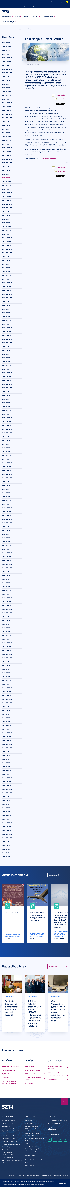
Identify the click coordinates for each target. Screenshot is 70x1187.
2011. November (7, 691)
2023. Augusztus (7, 163)
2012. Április (6, 673)
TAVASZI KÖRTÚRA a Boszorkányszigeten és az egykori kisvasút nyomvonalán (37, 916)
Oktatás (17, 16)
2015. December (7, 508)
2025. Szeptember (7, 69)
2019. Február (6, 365)
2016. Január (6, 504)
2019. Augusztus (7, 343)
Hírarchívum (21, 29)
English (60, 2)
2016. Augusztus (7, 478)
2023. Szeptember (7, 159)
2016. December (7, 463)
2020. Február (6, 320)
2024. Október (6, 110)
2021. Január (6, 279)
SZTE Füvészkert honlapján (47, 159)
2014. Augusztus (7, 568)
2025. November (7, 61)
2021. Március (6, 271)
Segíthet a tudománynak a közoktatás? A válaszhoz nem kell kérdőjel (11, 1008)
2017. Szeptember (7, 429)
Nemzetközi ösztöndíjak (8, 1070)
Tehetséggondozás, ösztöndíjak (10, 1066)
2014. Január (6, 594)
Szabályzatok (28, 1123)
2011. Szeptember (7, 699)
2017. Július (5, 436)
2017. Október (6, 425)
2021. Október (6, 245)
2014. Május (5, 579)
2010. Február (6, 770)
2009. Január (6, 819)
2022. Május (5, 219)
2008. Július (5, 841)
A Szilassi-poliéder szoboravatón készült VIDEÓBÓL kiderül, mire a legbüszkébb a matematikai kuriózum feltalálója (34, 1013)
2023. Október (6, 155)
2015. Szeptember (7, 519)
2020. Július (5, 301)
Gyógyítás (35, 16)
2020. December (7, 283)
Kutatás (26, 16)
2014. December (7, 553)
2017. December (7, 418)
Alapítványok (28, 1120)
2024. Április (6, 133)
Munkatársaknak (44, 6)
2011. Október (6, 695)
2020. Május (5, 309)
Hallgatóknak (34, 6)
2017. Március (6, 451)
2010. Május (5, 759)
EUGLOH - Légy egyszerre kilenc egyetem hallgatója (9, 1082)
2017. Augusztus (7, 433)
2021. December (7, 238)
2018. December (7, 373)
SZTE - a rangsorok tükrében (32, 1070)
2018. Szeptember (7, 384)
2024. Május (5, 129)
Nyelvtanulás (6, 1074)
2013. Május (5, 624)
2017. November (7, 421)
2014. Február (6, 590)
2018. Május (5, 399)
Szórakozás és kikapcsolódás (55, 1076)
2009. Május (5, 804)
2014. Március (6, 586)
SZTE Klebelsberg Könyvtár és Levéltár (33, 1078)
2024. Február (6, 140)
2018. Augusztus (7, 388)
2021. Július (5, 256)
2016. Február (6, 500)
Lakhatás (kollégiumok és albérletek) (55, 1067)
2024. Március (6, 136)
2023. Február (6, 185)
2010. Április (6, 763)
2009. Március (6, 811)
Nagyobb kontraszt (67, 2)
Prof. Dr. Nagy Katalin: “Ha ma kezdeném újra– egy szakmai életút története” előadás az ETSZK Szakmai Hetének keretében (61, 920)
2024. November (7, 106)
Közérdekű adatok (46, 1176)
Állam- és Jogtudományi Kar (9, 1120)
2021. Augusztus (7, 253)
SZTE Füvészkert (29, 1083)
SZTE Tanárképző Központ (9, 1157)
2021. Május (5, 264)
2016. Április (6, 493)
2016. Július (5, 481)
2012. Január (6, 684)
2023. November (7, 151)
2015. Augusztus (7, 523)
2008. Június (6, 845)
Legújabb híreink (9, 997)
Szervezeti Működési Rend (32, 1126)
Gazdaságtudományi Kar (8, 1138)
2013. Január (6, 639)
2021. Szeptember (7, 249)
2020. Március (6, 316)
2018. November (7, 376)
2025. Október (6, 65)
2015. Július (5, 526)
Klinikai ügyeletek (29, 1165)
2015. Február (6, 545)
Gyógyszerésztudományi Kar (10, 1141)
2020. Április (6, 313)
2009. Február (6, 815)
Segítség (65, 1176)
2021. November (7, 241)
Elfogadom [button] (62, 1183)
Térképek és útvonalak (52, 1129)
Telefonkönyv (41, 2)
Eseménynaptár (54, 875)
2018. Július (5, 391)
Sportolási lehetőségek (54, 1072)
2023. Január (6, 189)
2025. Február (6, 95)
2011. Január (6, 729)
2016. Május (5, 489)
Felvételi (14, 6)
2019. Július (5, 346)
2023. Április (28, 29)
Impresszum (57, 1176)
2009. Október (6, 785)
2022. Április (6, 223)
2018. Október (6, 380)
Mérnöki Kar (5, 1150)
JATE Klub (27, 1087)
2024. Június (6, 125)
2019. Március (6, 361)
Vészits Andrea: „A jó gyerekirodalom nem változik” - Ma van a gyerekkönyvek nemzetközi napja (58, 1011)
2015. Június (6, 530)
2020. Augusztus (7, 298)
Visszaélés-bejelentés (33, 1176)
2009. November (7, 781)
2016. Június (6, 485)
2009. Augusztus (7, 793)
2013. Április (6, 628)
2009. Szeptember (7, 789)
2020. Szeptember (7, 294)
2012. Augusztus (7, 658)
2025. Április (6, 88)
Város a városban (52, 1079)
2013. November (7, 601)
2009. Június (6, 800)
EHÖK (26, 1143)
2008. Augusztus (7, 838)
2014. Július (5, 571)
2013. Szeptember (7, 609)
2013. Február (6, 635)
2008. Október (6, 830)
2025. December (7, 58)
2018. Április (6, 403)
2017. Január (6, 459)
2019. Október (6, 335)
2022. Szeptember (7, 204)
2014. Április (6, 583)
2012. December (7, 643)
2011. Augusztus (7, 703)
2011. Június (6, 710)
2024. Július (5, 121)
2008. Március (6, 857)
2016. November (7, 466)
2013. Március (6, 631)
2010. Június (6, 755)
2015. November (7, 511)
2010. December (7, 733)
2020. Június (6, 305)
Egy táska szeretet (11, 913)
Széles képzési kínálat (31, 1066)
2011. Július (5, 706)
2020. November (7, 286)
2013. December (7, 598)
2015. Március (6, 541)
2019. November (7, 331)
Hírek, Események (8, 21)
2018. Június (6, 395)
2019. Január (6, 369)
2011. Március (6, 721)
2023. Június (6, 170)
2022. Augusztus (7, 208)
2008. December (7, 823)
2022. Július (5, 211)
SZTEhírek (14, 29)
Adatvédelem (51, 2)
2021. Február (6, 275)
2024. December (7, 103)
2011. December (7, 688)
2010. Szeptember (7, 744)
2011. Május (5, 714)
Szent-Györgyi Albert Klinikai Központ (35, 1160)
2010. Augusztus (7, 748)
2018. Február (6, 410)
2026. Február (6, 50)
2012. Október (6, 650)
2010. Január (6, 774)
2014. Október (6, 560)
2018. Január (6, 414)
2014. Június (6, 575)
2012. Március (6, 676)
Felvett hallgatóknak (24, 6)
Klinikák (27, 1163)
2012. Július (5, 661)
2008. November (7, 826)
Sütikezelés (11, 1176)
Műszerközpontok (47, 16)
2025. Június (6, 80)
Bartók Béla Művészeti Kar (9, 1123)
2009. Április (6, 808)
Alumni (55, 6)
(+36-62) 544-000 (56, 1123)
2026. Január (6, 54)
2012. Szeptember (7, 654)
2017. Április (6, 448)
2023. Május (5, 174)
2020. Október (6, 290)
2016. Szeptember (7, 474)
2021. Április (6, 268)
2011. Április (6, 718)
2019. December (7, 328)
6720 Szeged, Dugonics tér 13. (59, 1120)
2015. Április (6, 538)
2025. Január (6, 99)
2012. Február (6, 680)
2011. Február (6, 725)
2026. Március (6, 46)
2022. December (7, 193)
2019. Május (5, 354)
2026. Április (6, 43)
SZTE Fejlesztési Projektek (32, 1146)
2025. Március (6, 91)
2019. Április (6, 358)
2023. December (7, 148)
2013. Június (6, 620)
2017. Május (5, 444)
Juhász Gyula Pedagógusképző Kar (11, 1144)
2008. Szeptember (7, 834)
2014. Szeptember (7, 564)
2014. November (7, 556)
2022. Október (6, 200)
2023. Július (5, 166)
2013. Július (5, 616)
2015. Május (5, 534)
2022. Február (6, 230)
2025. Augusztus (7, 73)
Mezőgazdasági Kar (7, 1147)
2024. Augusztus (7, 118)
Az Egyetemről (6, 16)
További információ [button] (37, 1184)
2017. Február (6, 455)
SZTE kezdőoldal (6, 6)
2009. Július (5, 796)
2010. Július (5, 751)
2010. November (7, 736)
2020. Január (6, 324)
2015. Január (6, 549)
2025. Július (5, 76)
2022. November (7, 196)
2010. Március (6, 766)
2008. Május (5, 853)
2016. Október (6, 470)
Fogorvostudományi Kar (8, 1135)
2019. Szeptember (7, 339)
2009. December (7, 778)
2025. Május (5, 84)
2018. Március (6, 406)
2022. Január (6, 234)
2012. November (7, 646)
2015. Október (6, 515)
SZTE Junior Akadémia (31, 1074)
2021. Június (6, 260)
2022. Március (6, 226)
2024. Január (6, 144)
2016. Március (6, 496)
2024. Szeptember (7, 114)
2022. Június (6, 215)
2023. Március (6, 181)
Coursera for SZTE (7, 1077)
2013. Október (6, 605)
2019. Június (6, 350)
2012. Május (5, 669)
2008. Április (6, 849)
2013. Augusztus (7, 613)
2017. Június (6, 440)
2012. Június (6, 665)
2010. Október (6, 740)
